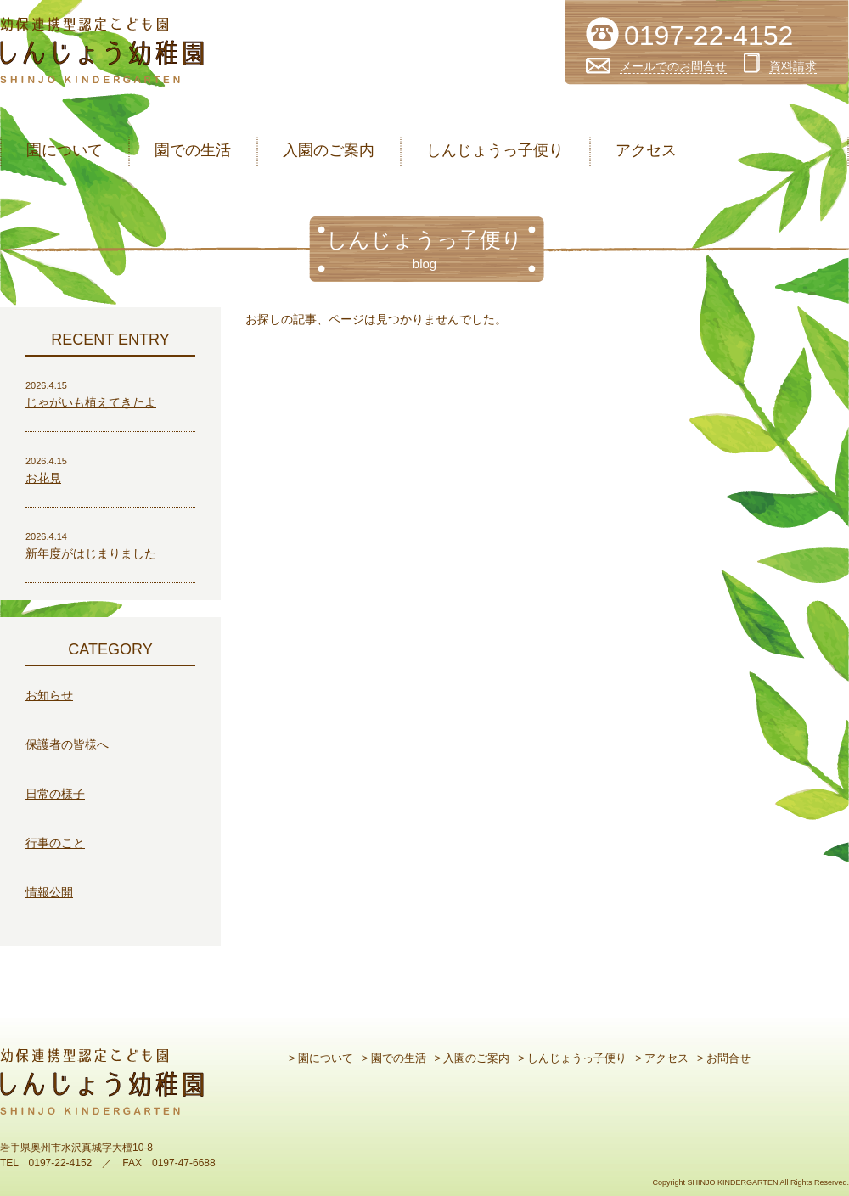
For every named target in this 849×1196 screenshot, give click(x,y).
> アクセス (662, 1058)
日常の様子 (55, 793)
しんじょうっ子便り (495, 150)
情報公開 (49, 892)
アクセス (646, 150)
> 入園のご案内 (472, 1058)
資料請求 (793, 66)
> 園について (321, 1058)
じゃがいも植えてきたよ (90, 402)
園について (64, 150)
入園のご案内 (328, 150)
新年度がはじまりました (90, 553)
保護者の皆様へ (67, 744)
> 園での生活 (394, 1058)
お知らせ (49, 695)
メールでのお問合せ (673, 66)
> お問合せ (724, 1058)
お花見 (43, 478)
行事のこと (55, 843)
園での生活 (193, 150)
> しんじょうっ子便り (572, 1058)
